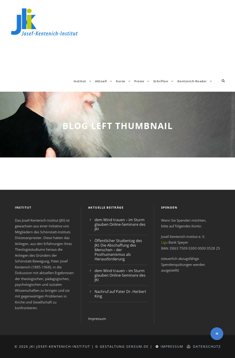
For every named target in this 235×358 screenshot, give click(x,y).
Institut (80, 81)
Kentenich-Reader (192, 81)
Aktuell (101, 81)
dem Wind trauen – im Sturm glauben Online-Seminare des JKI (120, 224)
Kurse (120, 81)
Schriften (160, 81)
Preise (139, 81)
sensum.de (137, 346)
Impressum (97, 318)
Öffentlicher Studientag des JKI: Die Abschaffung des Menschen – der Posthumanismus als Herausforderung (118, 250)
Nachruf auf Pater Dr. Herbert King (120, 294)
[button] (216, 333)
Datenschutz (207, 346)
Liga (164, 242)
